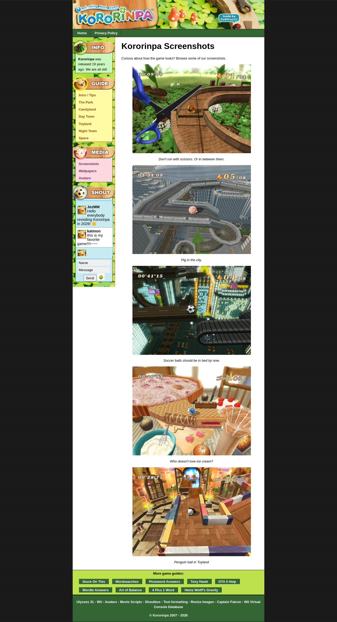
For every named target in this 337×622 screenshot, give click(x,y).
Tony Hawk (199, 581)
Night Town (88, 131)
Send (90, 278)
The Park (86, 102)
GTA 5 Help (227, 581)
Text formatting (175, 602)
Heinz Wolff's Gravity (201, 590)
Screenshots (89, 164)
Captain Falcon (229, 602)
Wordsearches (126, 581)
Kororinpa (161, 615)
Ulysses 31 (85, 602)
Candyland (87, 109)
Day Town (87, 116)
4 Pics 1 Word (163, 590)
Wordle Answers (95, 590)
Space (84, 138)
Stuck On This (93, 581)
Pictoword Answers (164, 581)
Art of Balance (130, 590)
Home (82, 33)
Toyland (85, 124)
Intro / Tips (87, 95)
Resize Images (202, 602)
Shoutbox (153, 602)
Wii (99, 602)
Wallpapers (88, 171)
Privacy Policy (106, 33)
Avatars (85, 178)
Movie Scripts (131, 602)
